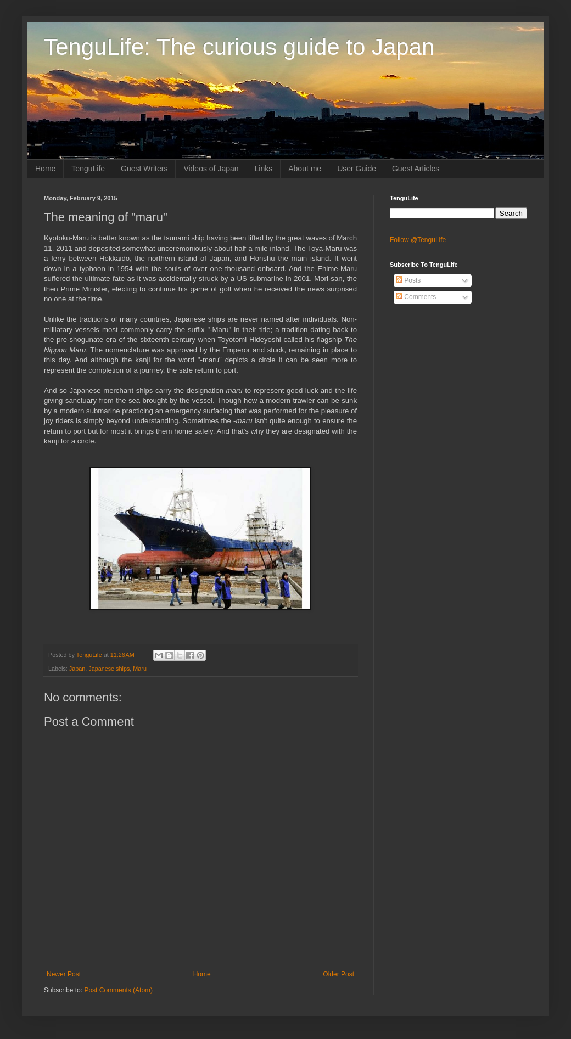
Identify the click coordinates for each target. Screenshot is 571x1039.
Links (264, 168)
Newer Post (64, 974)
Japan (77, 668)
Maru (140, 668)
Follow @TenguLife (418, 240)
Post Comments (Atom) (118, 990)
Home (45, 168)
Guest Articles (415, 168)
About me (304, 168)
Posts (408, 280)
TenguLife (88, 168)
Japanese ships (109, 668)
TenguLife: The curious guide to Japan (239, 47)
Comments (416, 297)
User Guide (356, 168)
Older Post (338, 974)
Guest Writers (144, 168)
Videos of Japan (210, 168)
